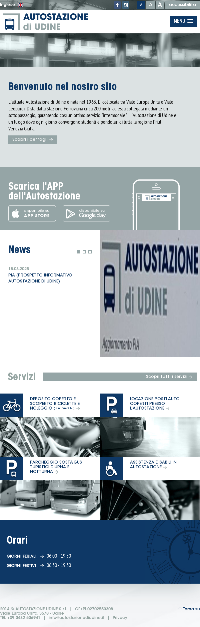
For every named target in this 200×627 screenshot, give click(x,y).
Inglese (11, 5)
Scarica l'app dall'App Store (32, 213)
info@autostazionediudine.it (76, 618)
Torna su (189, 609)
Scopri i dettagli (32, 140)
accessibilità (182, 5)
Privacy (120, 618)
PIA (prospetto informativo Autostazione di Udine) (40, 278)
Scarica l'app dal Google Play (86, 213)
